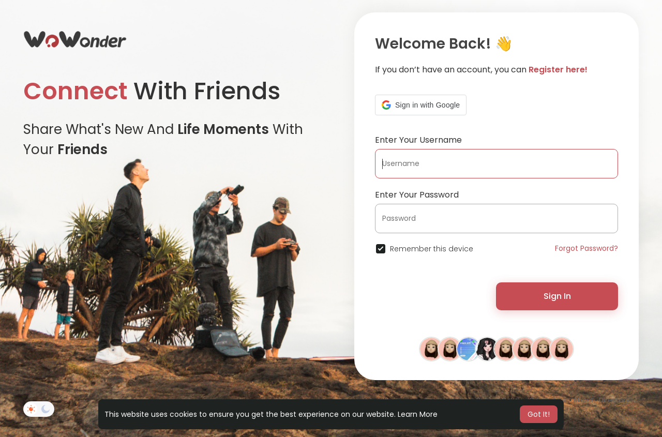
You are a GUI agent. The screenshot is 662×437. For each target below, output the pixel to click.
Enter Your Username (418, 140)
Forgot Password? (586, 248)
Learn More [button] (418, 414)
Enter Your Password (417, 195)
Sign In (557, 296)
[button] (421, 105)
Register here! (558, 70)
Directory (614, 400)
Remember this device (431, 249)
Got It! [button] (539, 414)
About (583, 400)
